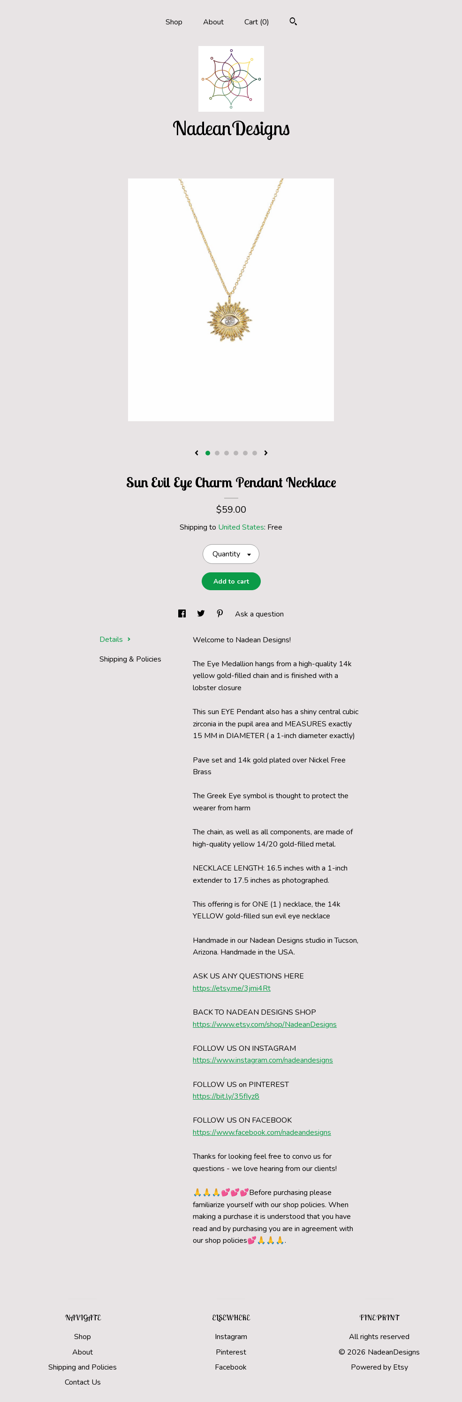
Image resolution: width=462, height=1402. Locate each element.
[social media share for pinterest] (221, 614)
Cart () (256, 22)
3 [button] (226, 453)
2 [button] (217, 453)
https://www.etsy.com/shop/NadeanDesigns (265, 1024)
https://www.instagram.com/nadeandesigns (263, 1060)
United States (241, 527)
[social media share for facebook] (183, 614)
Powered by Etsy (379, 1367)
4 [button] (236, 453)
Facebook (231, 1367)
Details (115, 639)
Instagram (231, 1337)
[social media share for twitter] (202, 614)
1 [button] (207, 453)
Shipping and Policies (82, 1367)
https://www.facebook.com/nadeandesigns (262, 1132)
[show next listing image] (266, 453)
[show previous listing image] (196, 453)
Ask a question (259, 614)
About (213, 22)
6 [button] (254, 453)
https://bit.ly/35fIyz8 (226, 1096)
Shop (174, 22)
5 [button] (245, 453)
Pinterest (231, 1352)
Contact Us (83, 1382)
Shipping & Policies (130, 659)
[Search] (293, 22)
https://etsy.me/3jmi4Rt (232, 988)
